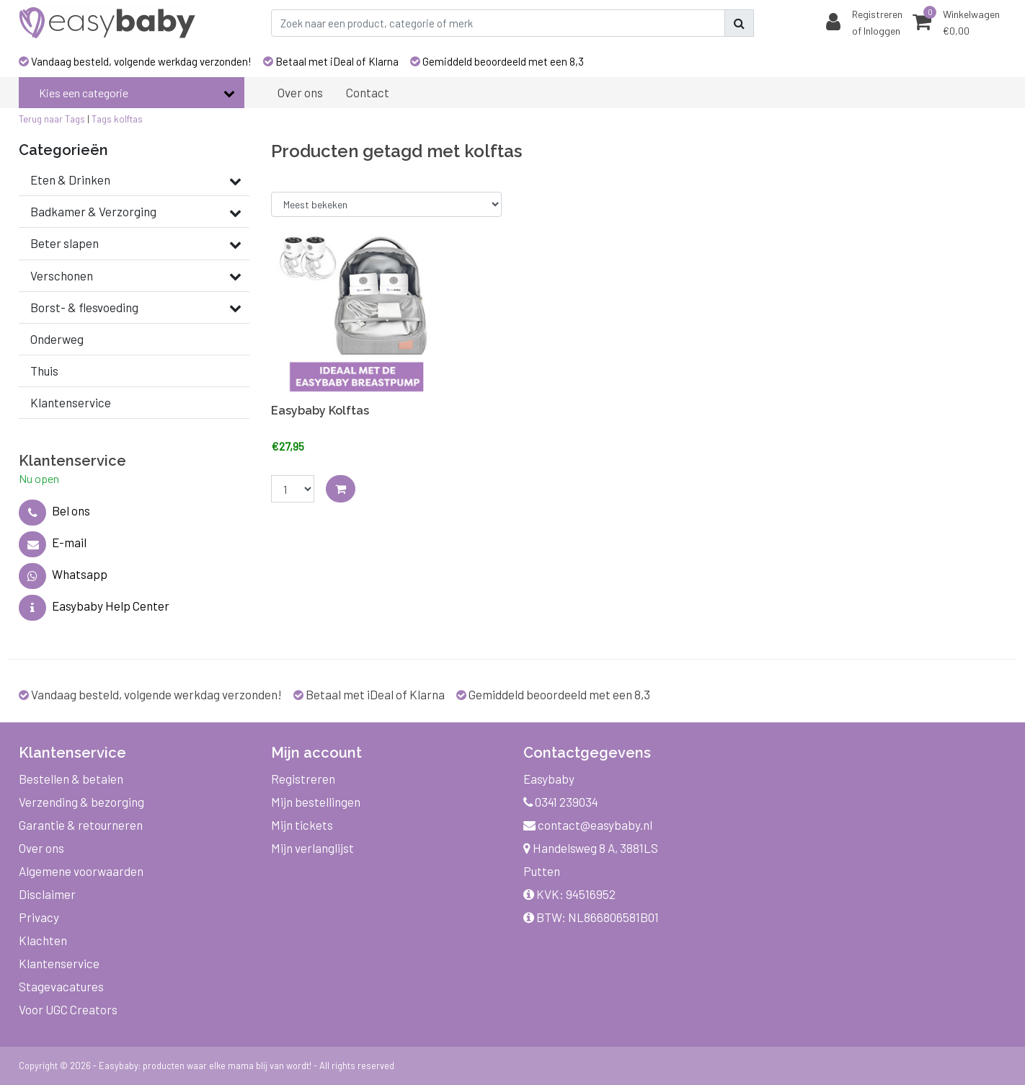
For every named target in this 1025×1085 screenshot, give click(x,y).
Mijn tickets (302, 825)
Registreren (303, 778)
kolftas (128, 119)
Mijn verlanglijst (312, 848)
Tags (102, 119)
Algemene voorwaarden (81, 871)
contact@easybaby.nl (587, 825)
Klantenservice (59, 963)
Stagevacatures (61, 986)
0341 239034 (560, 801)
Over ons (41, 848)
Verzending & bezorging (81, 801)
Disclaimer (47, 894)
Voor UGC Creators (68, 1009)
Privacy (39, 917)
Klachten (43, 940)
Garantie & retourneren (81, 825)
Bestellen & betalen (71, 778)
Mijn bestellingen (315, 801)
